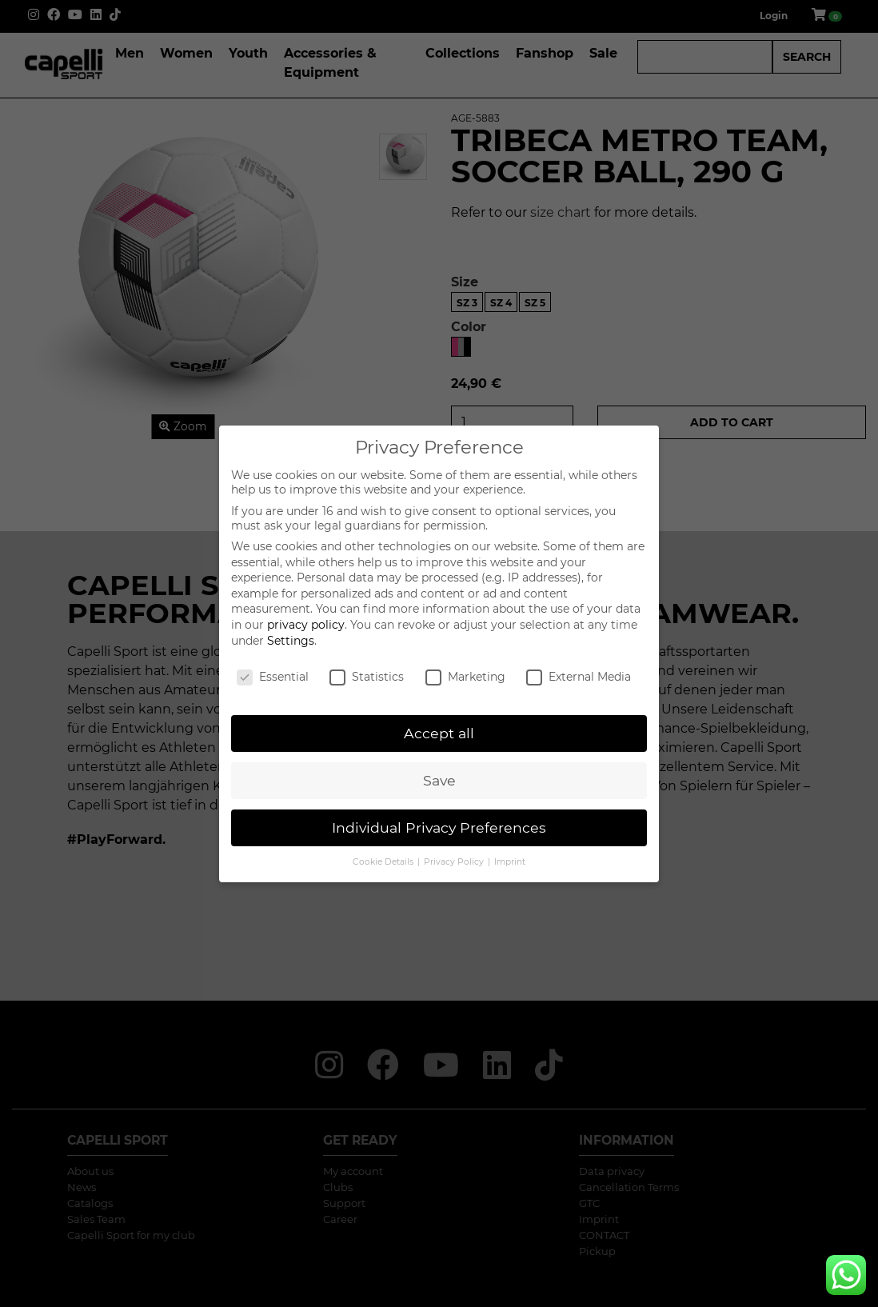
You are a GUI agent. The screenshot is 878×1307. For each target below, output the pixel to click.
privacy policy (306, 625)
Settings (290, 641)
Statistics (366, 676)
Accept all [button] (439, 733)
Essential (273, 676)
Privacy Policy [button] (455, 862)
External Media (578, 676)
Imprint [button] (509, 862)
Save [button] (439, 780)
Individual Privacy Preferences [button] (439, 827)
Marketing (465, 676)
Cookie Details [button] (384, 862)
